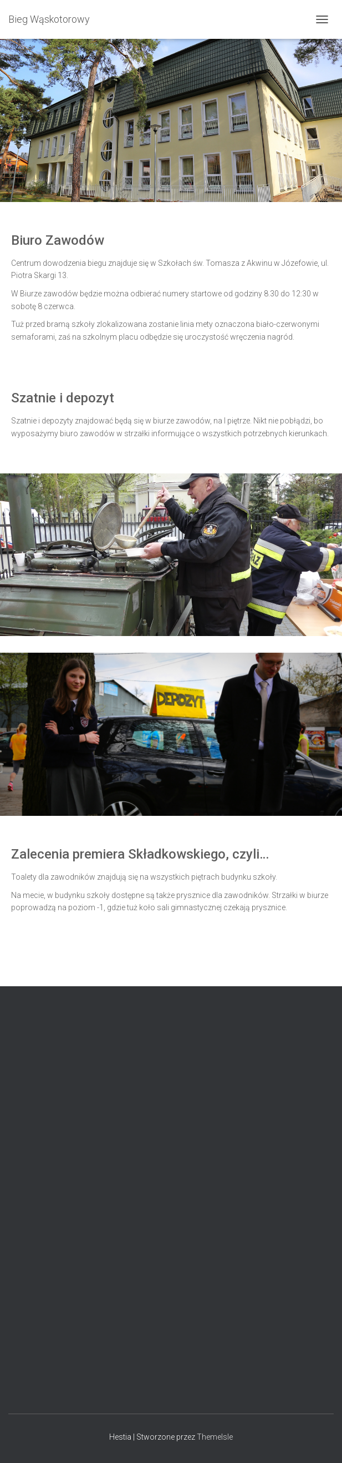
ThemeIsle (215, 1436)
